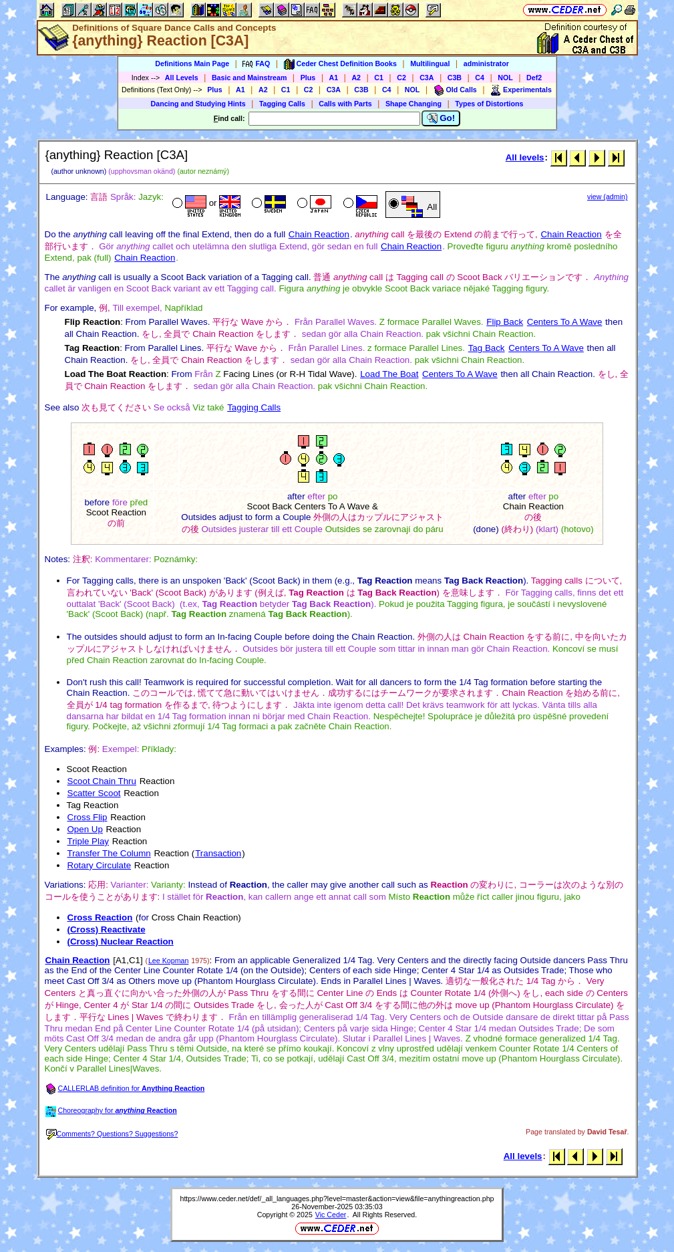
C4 (479, 78)
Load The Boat (389, 374)
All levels (525, 157)
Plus (308, 78)
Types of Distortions (489, 104)
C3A (426, 78)
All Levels (181, 78)
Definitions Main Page (192, 63)
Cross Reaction (100, 917)
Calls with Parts (345, 104)
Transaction (218, 853)
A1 (334, 78)
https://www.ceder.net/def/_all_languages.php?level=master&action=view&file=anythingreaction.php (337, 1199)
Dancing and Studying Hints (198, 104)
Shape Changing (413, 104)
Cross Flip (87, 817)
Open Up (85, 829)
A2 (356, 78)
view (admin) (607, 197)
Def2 (534, 78)
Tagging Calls (282, 104)
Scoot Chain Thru (101, 781)
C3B (455, 78)
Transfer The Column (109, 853)
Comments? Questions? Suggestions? (112, 1134)
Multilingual (430, 63)
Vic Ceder (331, 1215)
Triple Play (88, 841)
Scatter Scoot (94, 793)
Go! (441, 118)
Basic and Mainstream (249, 78)
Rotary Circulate (99, 865)
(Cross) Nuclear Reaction (120, 941)
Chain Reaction (319, 234)
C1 (378, 78)
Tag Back (486, 348)
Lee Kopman (168, 961)
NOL (505, 78)
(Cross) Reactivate (106, 929)
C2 (401, 78)
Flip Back (504, 322)
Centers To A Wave (565, 322)
